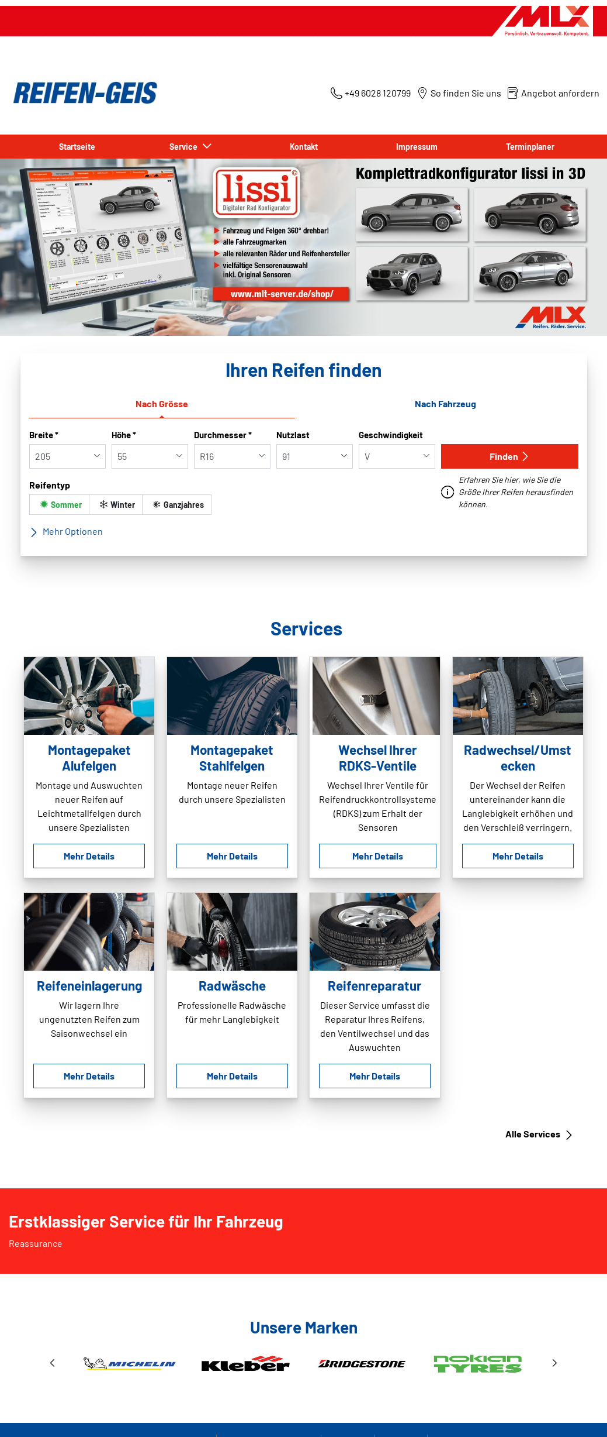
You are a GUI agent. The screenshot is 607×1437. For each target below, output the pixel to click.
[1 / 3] (304, 1364)
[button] (52, 1363)
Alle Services (539, 1134)
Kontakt (304, 147)
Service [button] (185, 147)
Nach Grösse (162, 403)
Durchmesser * (223, 434)
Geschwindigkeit (391, 434)
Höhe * (124, 434)
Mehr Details (89, 855)
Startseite (77, 147)
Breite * (43, 434)
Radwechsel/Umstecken (517, 757)
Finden (510, 456)
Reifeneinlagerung (89, 985)
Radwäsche (232, 985)
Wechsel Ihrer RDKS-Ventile (377, 757)
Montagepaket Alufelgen (89, 757)
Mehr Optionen (66, 531)
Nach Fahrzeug (445, 403)
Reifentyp (49, 484)
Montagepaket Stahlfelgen (231, 757)
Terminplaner (530, 147)
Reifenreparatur (375, 985)
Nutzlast (293, 434)
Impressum (417, 147)
